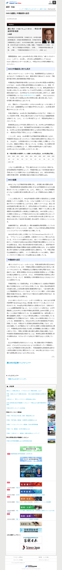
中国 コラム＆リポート (31, 9)
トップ (21, 9)
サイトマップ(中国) (18, 560)
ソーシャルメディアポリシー (18, 562)
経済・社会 (43, 9)
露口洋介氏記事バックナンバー (19, 363)
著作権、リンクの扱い (44, 557)
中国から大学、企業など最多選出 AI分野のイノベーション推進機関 (33, 502)
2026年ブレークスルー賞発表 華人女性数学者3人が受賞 (30, 495)
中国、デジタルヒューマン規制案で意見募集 (27, 519)
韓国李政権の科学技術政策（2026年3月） (20, 453)
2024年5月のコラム (29, 95)
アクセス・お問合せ (18, 557)
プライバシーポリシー (44, 560)
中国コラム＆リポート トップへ (17, 379)
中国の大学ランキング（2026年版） (25, 487)
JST (31, 566)
